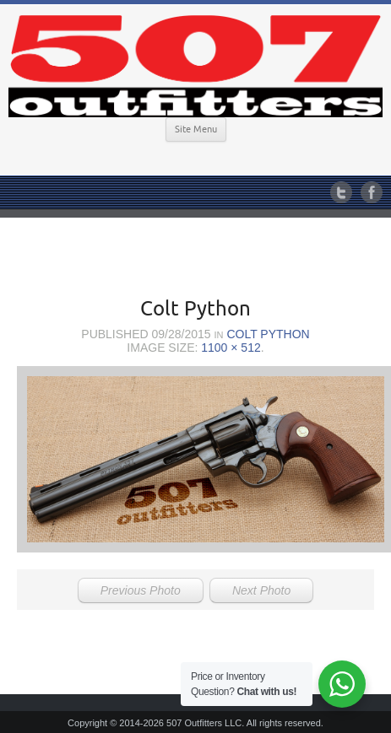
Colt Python (267, 334)
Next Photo (261, 590)
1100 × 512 (230, 347)
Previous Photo (140, 590)
